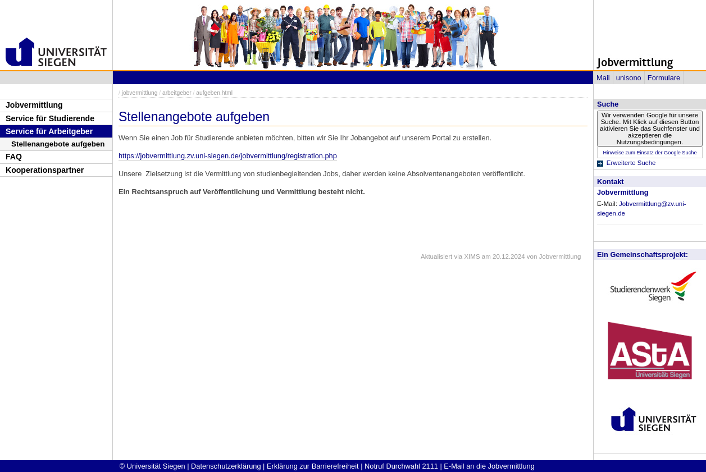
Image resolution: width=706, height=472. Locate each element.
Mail (602, 78)
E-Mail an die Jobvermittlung (489, 466)
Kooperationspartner (45, 170)
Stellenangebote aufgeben (57, 144)
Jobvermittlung (34, 104)
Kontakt (610, 181)
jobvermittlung (140, 93)
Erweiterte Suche (631, 162)
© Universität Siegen (152, 466)
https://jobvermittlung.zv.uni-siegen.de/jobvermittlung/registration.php (228, 156)
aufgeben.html (214, 93)
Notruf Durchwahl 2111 (401, 466)
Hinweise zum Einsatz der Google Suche (649, 152)
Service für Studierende (50, 118)
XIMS (472, 256)
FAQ (14, 156)
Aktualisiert (436, 256)
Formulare (664, 78)
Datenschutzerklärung (226, 466)
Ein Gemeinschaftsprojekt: (642, 254)
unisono (628, 78)
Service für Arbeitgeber (49, 131)
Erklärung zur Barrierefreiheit (313, 466)
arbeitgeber (177, 93)
